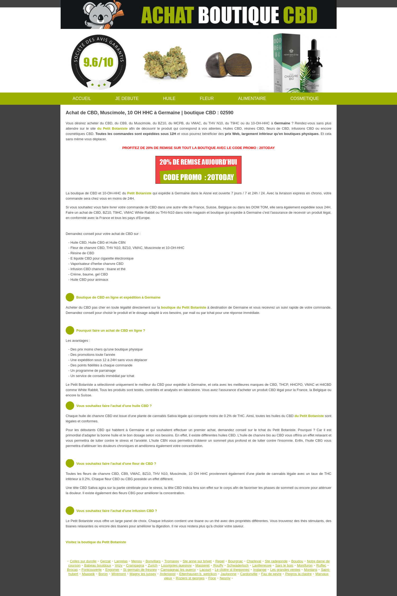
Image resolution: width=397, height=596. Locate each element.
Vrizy (118, 565)
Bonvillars (153, 561)
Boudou (297, 561)
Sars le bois (284, 565)
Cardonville (248, 574)
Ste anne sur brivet (197, 561)
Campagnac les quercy (178, 570)
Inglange (259, 570)
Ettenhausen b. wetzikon (198, 574)
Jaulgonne (229, 574)
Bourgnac (235, 561)
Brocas (72, 570)
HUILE (169, 98)
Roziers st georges (190, 578)
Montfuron (305, 565)
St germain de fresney (140, 570)
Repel (219, 561)
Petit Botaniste (139, 193)
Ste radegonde (276, 561)
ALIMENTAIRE (252, 98)
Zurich (152, 565)
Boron (103, 574)
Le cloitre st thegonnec (232, 570)
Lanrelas (121, 561)
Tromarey (171, 561)
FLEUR (207, 98)
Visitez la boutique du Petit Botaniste (96, 542)
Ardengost (167, 574)
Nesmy (225, 578)
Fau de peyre (271, 574)
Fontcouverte (92, 570)
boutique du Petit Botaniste (183, 307)
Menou (136, 561)
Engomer (112, 570)
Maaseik (88, 574)
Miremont (118, 574)
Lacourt (205, 570)
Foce (212, 578)
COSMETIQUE (304, 98)
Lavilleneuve (261, 565)
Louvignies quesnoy (176, 565)
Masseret (202, 565)
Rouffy (218, 565)
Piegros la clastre (298, 574)
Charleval (254, 561)
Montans (310, 570)
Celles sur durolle (83, 561)
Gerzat (105, 561)
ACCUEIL (82, 98)
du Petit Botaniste (112, 128)
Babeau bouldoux (97, 565)
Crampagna (135, 565)
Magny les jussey (143, 574)
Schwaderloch (238, 565)
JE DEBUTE (127, 98)
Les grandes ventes (285, 570)
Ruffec (321, 565)
